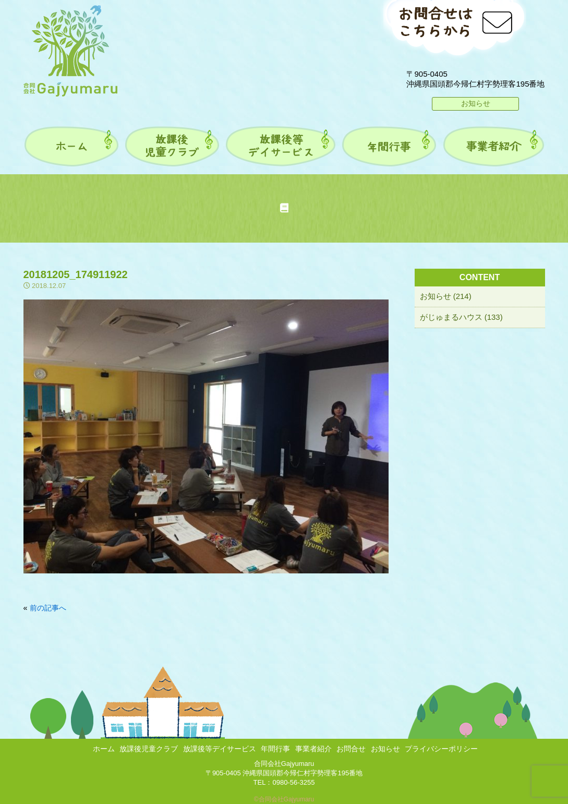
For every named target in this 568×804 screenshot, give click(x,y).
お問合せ (351, 749)
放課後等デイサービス (219, 749)
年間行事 (275, 749)
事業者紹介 (313, 749)
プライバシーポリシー (441, 749)
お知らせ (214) (446, 296)
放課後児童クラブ (148, 749)
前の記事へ (48, 608)
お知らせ (475, 103)
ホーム (104, 749)
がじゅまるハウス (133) (461, 317)
